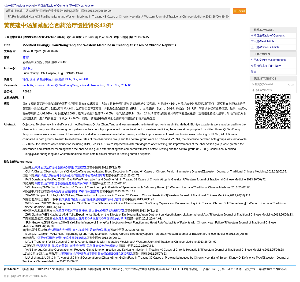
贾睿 (25, 57)
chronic (40, 85)
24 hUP (83, 79)
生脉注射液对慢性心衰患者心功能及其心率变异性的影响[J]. (90, 218)
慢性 (32, 79)
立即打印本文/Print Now (266, 65)
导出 (253, 71)
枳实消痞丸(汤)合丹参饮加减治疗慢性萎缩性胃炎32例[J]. (70, 175)
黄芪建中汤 (44, 79)
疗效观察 (58, 79)
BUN (68, 79)
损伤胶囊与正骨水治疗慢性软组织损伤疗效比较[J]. (90, 199)
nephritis (27, 85)
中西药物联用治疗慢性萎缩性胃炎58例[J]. (61, 237)
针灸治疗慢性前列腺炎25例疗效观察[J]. (74, 191)
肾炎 (25, 79)
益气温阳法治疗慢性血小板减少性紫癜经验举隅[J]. (79, 229)
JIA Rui (27, 68)
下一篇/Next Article (262, 41)
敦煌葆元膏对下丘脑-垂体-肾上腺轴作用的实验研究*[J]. (90, 210)
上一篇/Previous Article (265, 47)
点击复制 (239, 11)
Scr (75, 79)
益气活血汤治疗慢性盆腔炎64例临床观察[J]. (59, 167)
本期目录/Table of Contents (52, 5)
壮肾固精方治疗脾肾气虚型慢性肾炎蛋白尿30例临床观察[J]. (95, 253)
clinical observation (92, 85)
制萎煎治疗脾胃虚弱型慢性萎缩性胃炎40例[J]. (63, 183)
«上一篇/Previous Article (19, 5)
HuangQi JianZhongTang (62, 85)
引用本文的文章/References (268, 60)
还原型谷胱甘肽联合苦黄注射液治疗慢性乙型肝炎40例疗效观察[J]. (77, 245)
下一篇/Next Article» (81, 5)
